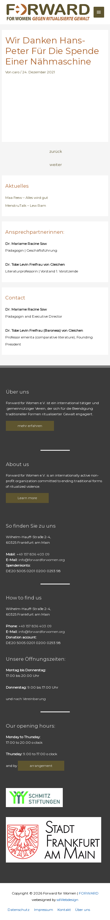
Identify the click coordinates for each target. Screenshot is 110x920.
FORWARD (89, 893)
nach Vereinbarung (29, 699)
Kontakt (64, 910)
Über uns (82, 910)
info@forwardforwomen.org (41, 560)
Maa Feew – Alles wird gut (26, 198)
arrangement (41, 766)
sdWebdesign (67, 900)
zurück (55, 151)
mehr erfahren (30, 426)
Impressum (43, 910)
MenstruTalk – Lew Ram (25, 206)
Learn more (27, 498)
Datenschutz (19, 910)
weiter (56, 164)
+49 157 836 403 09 (32, 554)
